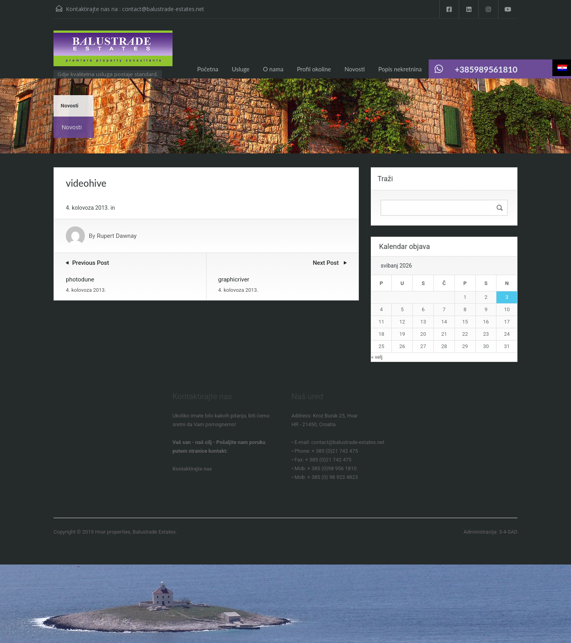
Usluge (241, 69)
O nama (273, 69)
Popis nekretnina (400, 69)
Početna (207, 69)
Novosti (355, 69)
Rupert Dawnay (117, 235)
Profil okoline (314, 69)
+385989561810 (486, 69)
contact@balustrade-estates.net (163, 9)
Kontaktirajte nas (192, 469)
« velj (377, 357)
